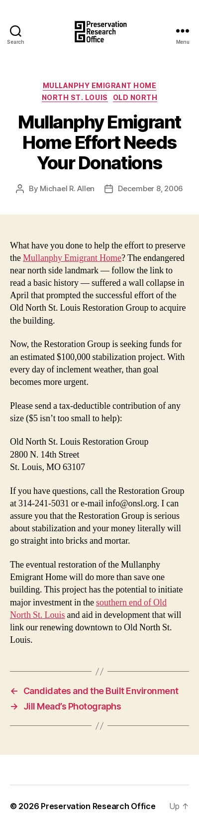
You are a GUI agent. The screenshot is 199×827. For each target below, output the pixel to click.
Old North (135, 97)
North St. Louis (75, 97)
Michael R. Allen (67, 188)
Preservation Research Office (98, 806)
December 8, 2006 (150, 188)
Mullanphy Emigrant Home (100, 85)
